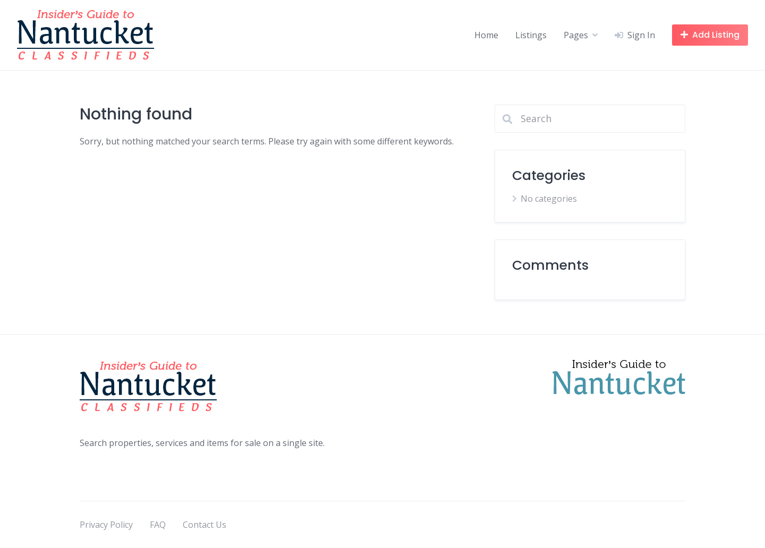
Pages (576, 35)
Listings (531, 35)
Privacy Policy (106, 524)
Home (486, 35)
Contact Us (204, 524)
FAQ (158, 524)
